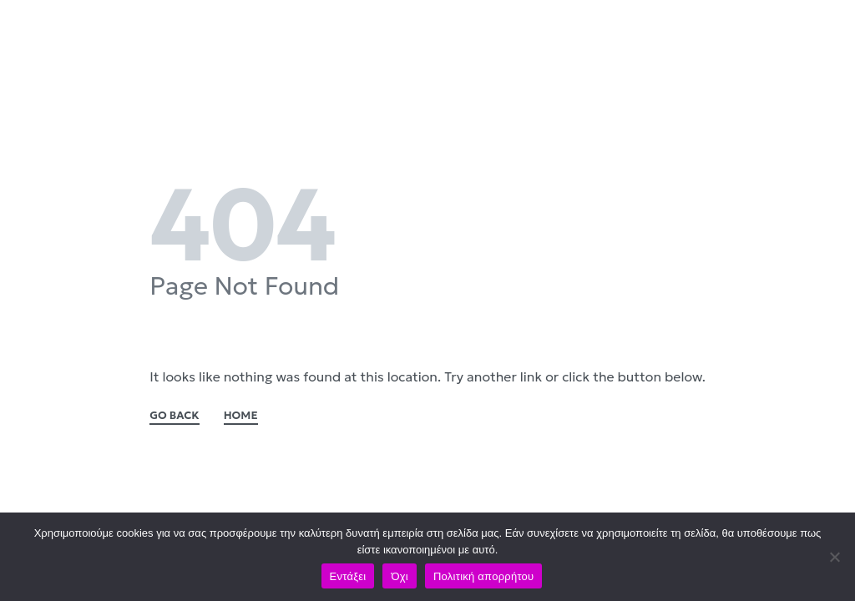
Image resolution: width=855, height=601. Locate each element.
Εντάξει (348, 576)
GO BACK (174, 416)
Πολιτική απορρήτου (483, 576)
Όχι (399, 576)
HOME (241, 416)
